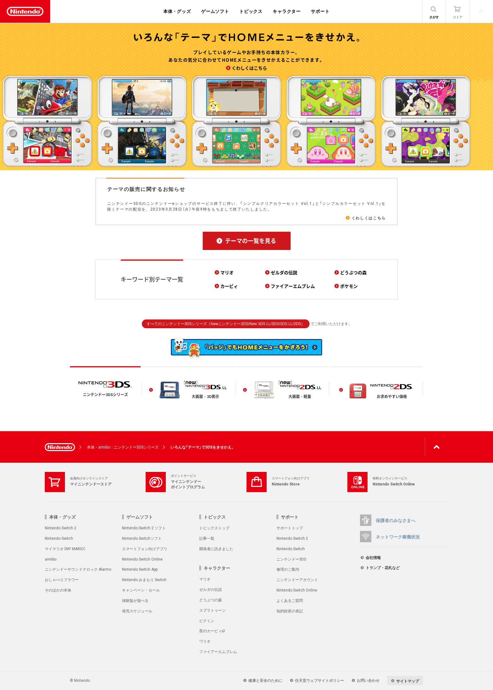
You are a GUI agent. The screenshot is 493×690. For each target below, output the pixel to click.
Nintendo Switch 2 (60, 527)
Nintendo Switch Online (142, 559)
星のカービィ (210, 630)
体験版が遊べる (135, 600)
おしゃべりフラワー (62, 579)
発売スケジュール (137, 610)
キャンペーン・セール (141, 589)
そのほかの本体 (58, 589)
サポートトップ (289, 527)
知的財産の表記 (289, 610)
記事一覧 (206, 538)
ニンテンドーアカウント (297, 579)
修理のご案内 (287, 569)
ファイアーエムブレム (218, 651)
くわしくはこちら (368, 218)
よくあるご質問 (289, 600)
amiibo (50, 559)
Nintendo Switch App (140, 569)
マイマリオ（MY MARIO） (65, 548)
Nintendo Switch (59, 538)
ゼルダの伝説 (210, 589)
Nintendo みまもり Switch (144, 579)
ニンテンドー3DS (291, 559)
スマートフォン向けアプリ (144, 548)
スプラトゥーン (212, 610)
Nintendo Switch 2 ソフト (144, 527)
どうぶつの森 (210, 599)
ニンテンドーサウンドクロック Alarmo (78, 569)
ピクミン (206, 620)
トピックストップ (214, 527)
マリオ (205, 578)
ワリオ (205, 641)
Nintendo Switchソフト (142, 538)
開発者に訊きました (216, 548)
